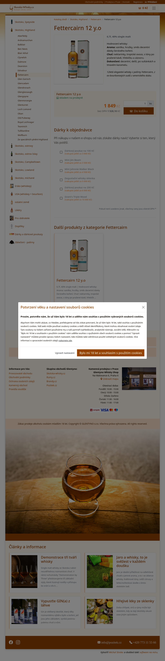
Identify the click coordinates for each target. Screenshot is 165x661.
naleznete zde (65, 340)
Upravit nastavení (64, 352)
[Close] (143, 307)
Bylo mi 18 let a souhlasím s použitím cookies (111, 353)
